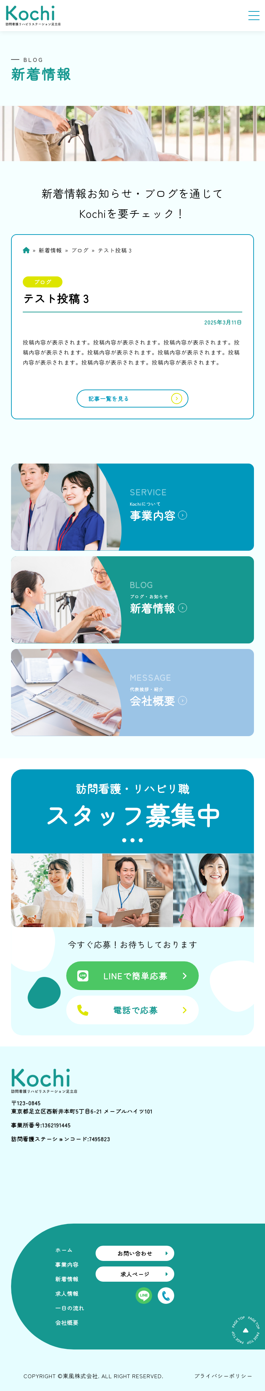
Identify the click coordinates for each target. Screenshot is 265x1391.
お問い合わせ (135, 1253)
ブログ (80, 250)
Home (26, 250)
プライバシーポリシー (223, 1376)
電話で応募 (135, 1010)
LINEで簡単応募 (136, 976)
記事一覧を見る (108, 398)
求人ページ (135, 1274)
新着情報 (50, 250)
